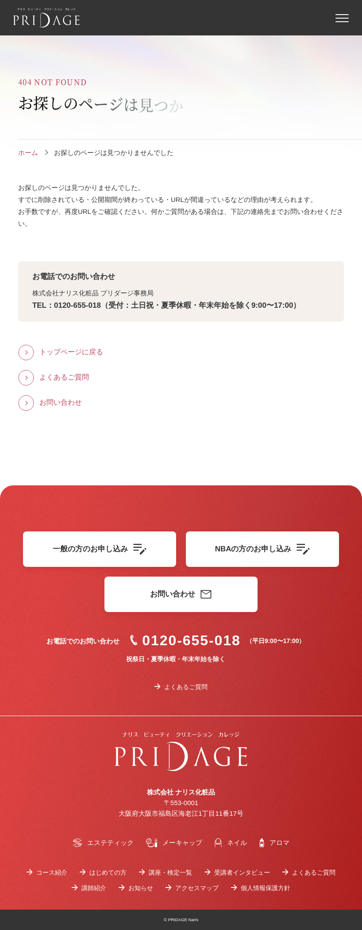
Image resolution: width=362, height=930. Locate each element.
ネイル (231, 842)
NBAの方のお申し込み (262, 549)
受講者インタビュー (242, 872)
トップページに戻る (71, 352)
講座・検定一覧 (170, 872)
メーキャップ (174, 842)
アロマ (274, 842)
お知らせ (140, 887)
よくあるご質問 (64, 377)
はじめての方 (108, 872)
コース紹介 (51, 872)
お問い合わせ (60, 402)
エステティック (103, 842)
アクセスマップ (197, 887)
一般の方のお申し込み (99, 549)
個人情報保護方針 (265, 887)
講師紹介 (93, 887)
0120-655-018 (185, 640)
